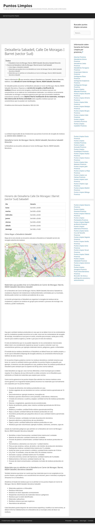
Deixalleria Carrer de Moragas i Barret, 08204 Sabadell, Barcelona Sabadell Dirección (35, 63)
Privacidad (68, 520)
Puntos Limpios (17, 5)
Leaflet (48, 276)
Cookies (75, 520)
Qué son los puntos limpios (11, 16)
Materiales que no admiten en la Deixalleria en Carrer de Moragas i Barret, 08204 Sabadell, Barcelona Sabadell (35, 74)
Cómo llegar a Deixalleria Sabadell (19, 67)
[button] (35, 258)
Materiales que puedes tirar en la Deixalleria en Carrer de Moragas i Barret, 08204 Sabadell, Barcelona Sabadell (35, 70)
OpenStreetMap (56, 276)
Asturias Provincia (80, 57)
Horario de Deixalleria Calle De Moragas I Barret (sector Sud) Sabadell (29, 65)
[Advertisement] (35, 32)
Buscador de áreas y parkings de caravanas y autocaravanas (82, 278)
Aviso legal (83, 520)
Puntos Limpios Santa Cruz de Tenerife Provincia (81, 233)
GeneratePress (27, 520)
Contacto (90, 520)
